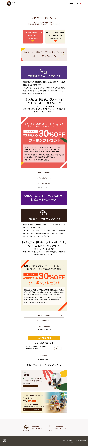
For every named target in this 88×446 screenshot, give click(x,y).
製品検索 (71, 3)
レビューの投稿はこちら (44, 183)
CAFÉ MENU (32, 3)
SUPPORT (57, 3)
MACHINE (25, 3)
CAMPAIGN (49, 3)
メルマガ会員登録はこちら (44, 356)
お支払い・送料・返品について (68, 440)
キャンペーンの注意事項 (44, 172)
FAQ (65, 3)
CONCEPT (41, 3)
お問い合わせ (78, 440)
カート (76, 3)
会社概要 (84, 440)
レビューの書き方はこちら (44, 178)
